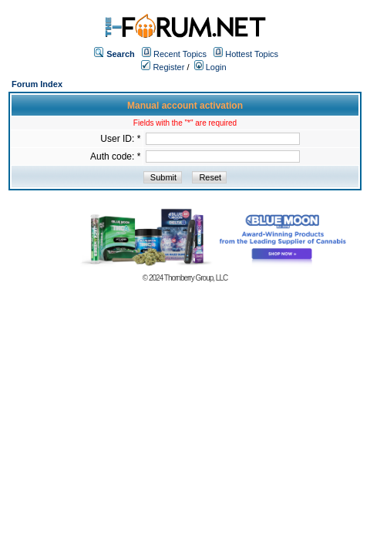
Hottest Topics (251, 54)
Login (210, 67)
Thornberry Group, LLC (195, 278)
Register (162, 67)
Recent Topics (180, 54)
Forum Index (37, 84)
